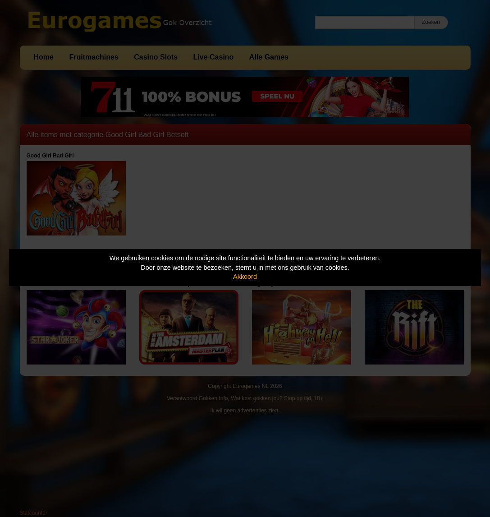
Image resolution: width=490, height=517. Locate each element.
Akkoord (245, 276)
